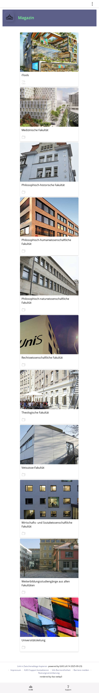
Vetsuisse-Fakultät (33, 468)
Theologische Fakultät (35, 412)
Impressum (16, 670)
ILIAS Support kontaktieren (36, 670)
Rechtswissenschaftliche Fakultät (42, 357)
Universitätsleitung (33, 640)
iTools (25, 75)
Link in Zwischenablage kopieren (32, 666)
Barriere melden (81, 670)
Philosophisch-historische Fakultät (43, 185)
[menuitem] (30, 688)
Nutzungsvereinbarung (49, 672)
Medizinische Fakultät (35, 130)
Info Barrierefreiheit (61, 670)
